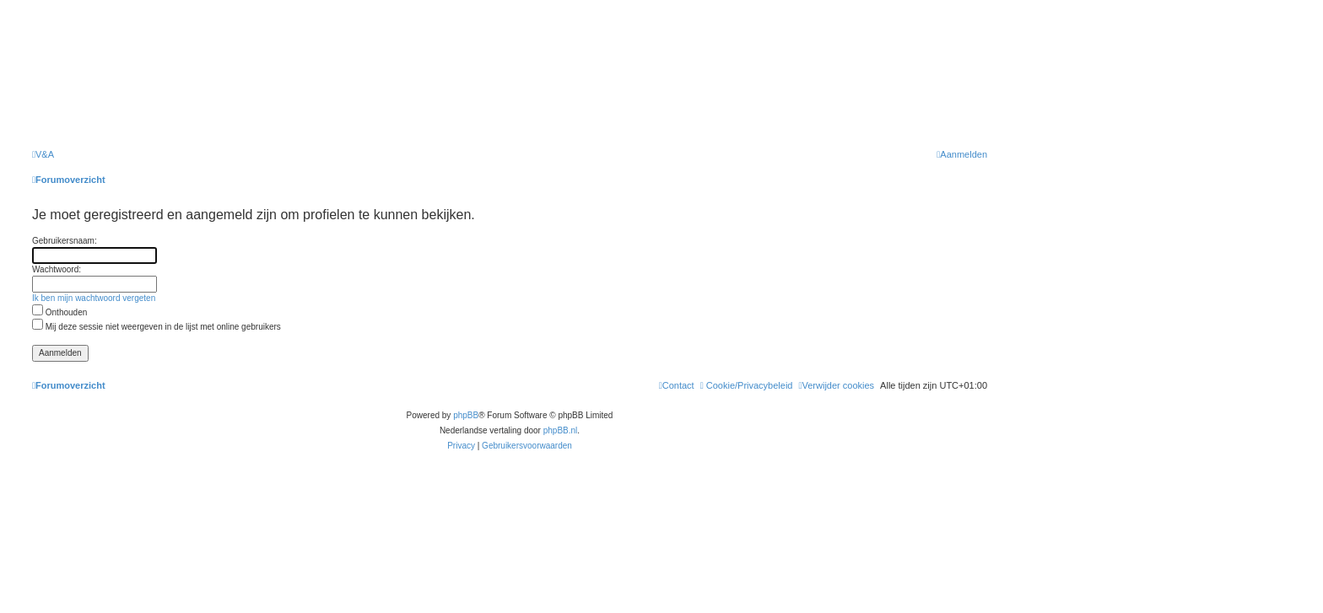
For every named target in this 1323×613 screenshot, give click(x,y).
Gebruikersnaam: (64, 240)
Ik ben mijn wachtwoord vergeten (93, 298)
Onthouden (59, 312)
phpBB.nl (560, 430)
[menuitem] (43, 154)
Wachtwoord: (56, 269)
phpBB (465, 415)
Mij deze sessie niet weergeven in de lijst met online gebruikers (156, 326)
